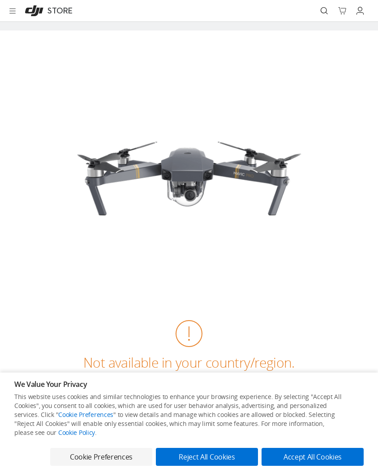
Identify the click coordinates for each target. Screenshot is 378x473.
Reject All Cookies (207, 457)
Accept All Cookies (313, 457)
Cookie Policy (76, 432)
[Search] (324, 11)
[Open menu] (12, 11)
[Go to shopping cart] (342, 11)
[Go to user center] (360, 11)
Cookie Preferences (85, 414)
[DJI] (46, 10)
